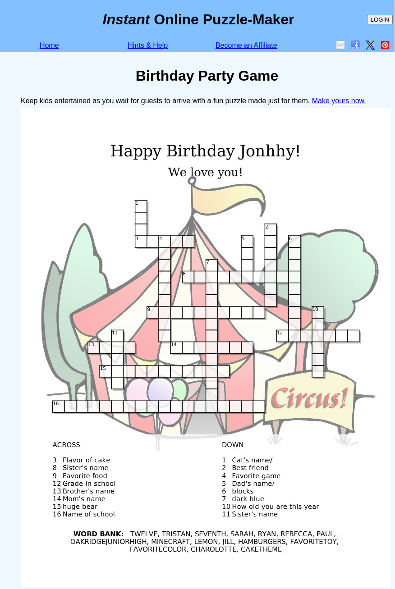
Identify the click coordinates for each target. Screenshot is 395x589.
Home (49, 45)
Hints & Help (148, 45)
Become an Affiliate (246, 45)
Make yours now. (339, 101)
